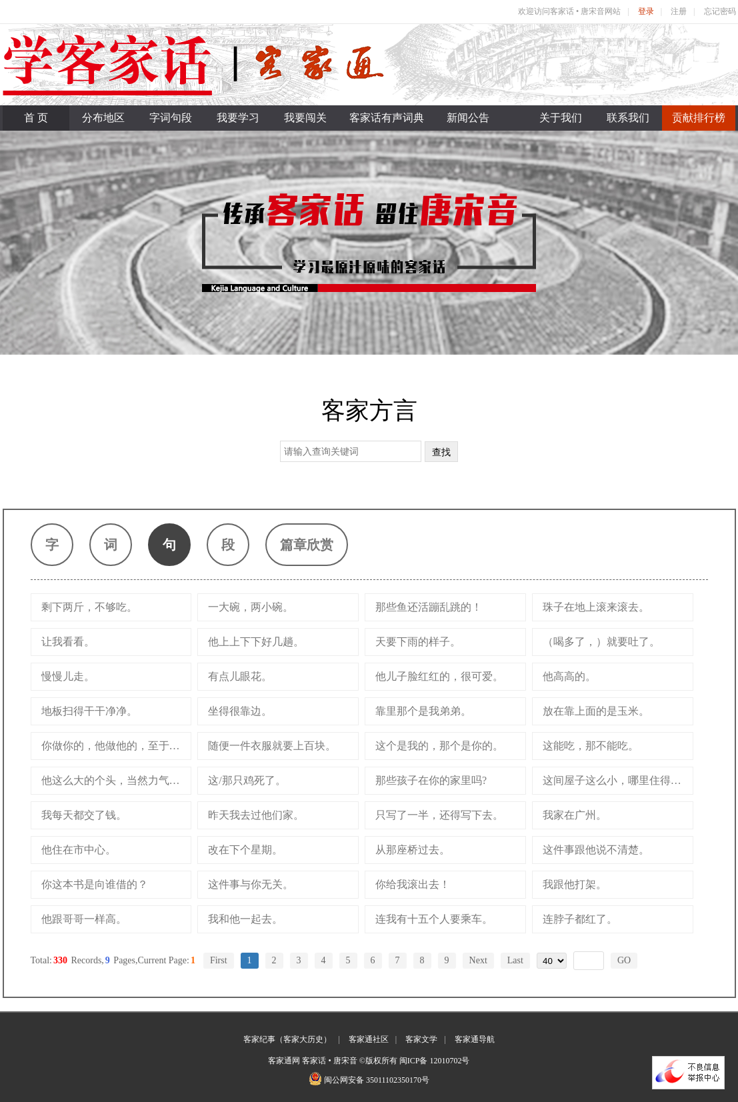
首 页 (36, 117)
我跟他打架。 (575, 884)
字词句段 (170, 117)
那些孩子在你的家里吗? (431, 780)
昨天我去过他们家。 (256, 815)
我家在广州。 (575, 815)
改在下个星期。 (245, 849)
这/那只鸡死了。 (246, 780)
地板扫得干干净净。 (89, 711)
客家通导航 (475, 1039)
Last (515, 960)
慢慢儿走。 (68, 676)
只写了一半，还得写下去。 (439, 815)
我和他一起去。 (245, 919)
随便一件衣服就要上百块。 (272, 745)
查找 (441, 452)
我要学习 (238, 117)
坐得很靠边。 (240, 711)
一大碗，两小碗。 (250, 607)
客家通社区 (369, 1039)
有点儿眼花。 (240, 676)
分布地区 (103, 117)
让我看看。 (68, 641)
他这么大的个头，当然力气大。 (116, 780)
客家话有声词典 (386, 117)
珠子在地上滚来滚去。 (596, 607)
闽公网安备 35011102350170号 (376, 1080)
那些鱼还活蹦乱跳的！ (428, 607)
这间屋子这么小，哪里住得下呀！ (618, 780)
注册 (679, 11)
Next (478, 960)
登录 (646, 11)
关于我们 (560, 117)
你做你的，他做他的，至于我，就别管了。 (116, 745)
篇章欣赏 (306, 544)
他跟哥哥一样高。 (84, 919)
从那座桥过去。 (412, 849)
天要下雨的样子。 (418, 641)
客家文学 (421, 1039)
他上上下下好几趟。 (256, 641)
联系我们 (628, 117)
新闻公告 (468, 117)
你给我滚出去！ (412, 884)
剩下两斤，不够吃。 (89, 607)
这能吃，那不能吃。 (591, 745)
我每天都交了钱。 (84, 815)
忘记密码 (720, 11)
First (218, 960)
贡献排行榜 (698, 117)
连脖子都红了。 (580, 919)
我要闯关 (305, 117)
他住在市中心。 (78, 849)
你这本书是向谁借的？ (94, 884)
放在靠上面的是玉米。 (596, 711)
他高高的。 (569, 676)
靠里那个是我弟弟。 (423, 711)
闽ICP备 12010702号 (434, 1060)
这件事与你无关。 (250, 884)
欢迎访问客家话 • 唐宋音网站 (569, 11)
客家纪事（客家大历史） (287, 1039)
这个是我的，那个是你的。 (439, 745)
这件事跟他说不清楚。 (596, 849)
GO (624, 960)
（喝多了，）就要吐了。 (601, 641)
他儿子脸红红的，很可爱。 (439, 676)
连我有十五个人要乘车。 (434, 919)
